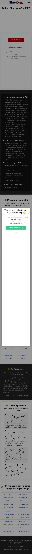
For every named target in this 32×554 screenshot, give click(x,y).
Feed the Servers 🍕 (16, 228)
